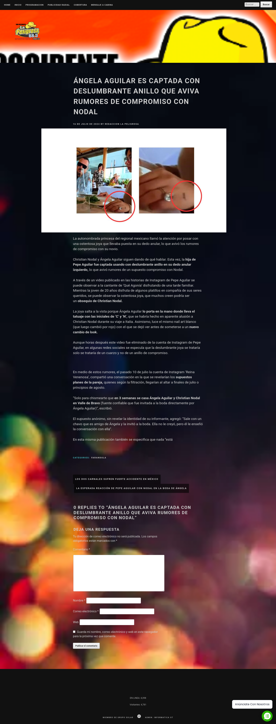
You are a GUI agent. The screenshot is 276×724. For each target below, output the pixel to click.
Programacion (35, 5)
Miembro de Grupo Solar (118, 717)
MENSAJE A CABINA (102, 5)
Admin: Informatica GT (159, 717)
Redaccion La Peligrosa (122, 124)
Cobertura (80, 5)
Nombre (79, 600)
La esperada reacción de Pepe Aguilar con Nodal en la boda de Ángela (131, 488)
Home (7, 5)
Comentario (81, 549)
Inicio (17, 5)
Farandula (98, 457)
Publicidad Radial (59, 5)
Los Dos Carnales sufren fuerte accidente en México (116, 479)
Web (76, 622)
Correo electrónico (86, 611)
